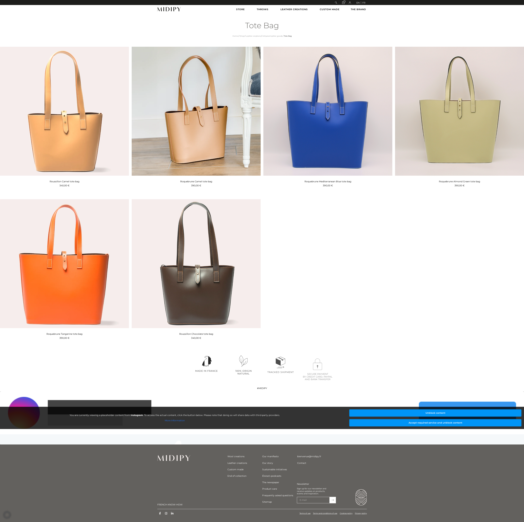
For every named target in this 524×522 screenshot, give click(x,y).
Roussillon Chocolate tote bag (196, 333)
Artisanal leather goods (272, 41)
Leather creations (253, 41)
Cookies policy (346, 513)
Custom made (235, 469)
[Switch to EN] (358, 2)
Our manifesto (270, 456)
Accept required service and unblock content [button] (435, 422)
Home (235, 41)
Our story (267, 463)
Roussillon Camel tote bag (64, 181)
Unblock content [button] (435, 412)
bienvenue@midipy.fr (309, 456)
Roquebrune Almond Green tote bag (459, 181)
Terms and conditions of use (325, 513)
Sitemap (267, 501)
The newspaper (270, 482)
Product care (269, 488)
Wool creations (236, 456)
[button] (336, 2)
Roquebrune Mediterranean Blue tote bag (327, 181)
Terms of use (305, 513)
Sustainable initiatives (274, 469)
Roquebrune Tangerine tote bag (64, 333)
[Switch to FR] (364, 2)
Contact (301, 463)
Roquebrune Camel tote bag (196, 181)
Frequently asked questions (277, 495)
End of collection (236, 475)
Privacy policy (361, 513)
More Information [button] (175, 420)
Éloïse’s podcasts (271, 475)
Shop (242, 41)
